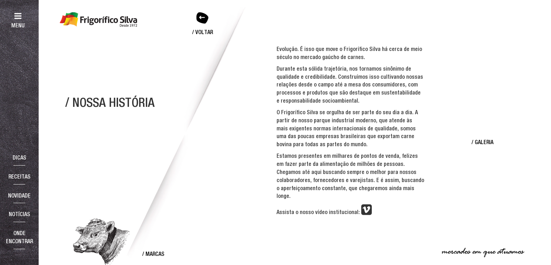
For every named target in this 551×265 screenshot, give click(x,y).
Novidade (19, 195)
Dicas (19, 157)
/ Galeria (482, 142)
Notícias (19, 214)
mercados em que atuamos (483, 252)
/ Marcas (153, 254)
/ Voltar (202, 32)
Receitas (19, 176)
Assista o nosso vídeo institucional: (324, 212)
